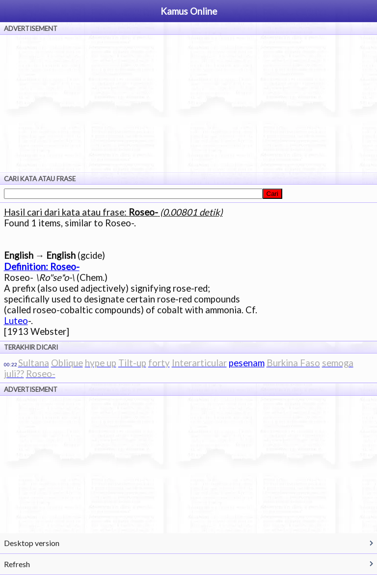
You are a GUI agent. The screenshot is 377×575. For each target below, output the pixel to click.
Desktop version (31, 543)
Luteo (16, 320)
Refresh (17, 564)
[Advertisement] (188, 103)
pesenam (247, 362)
